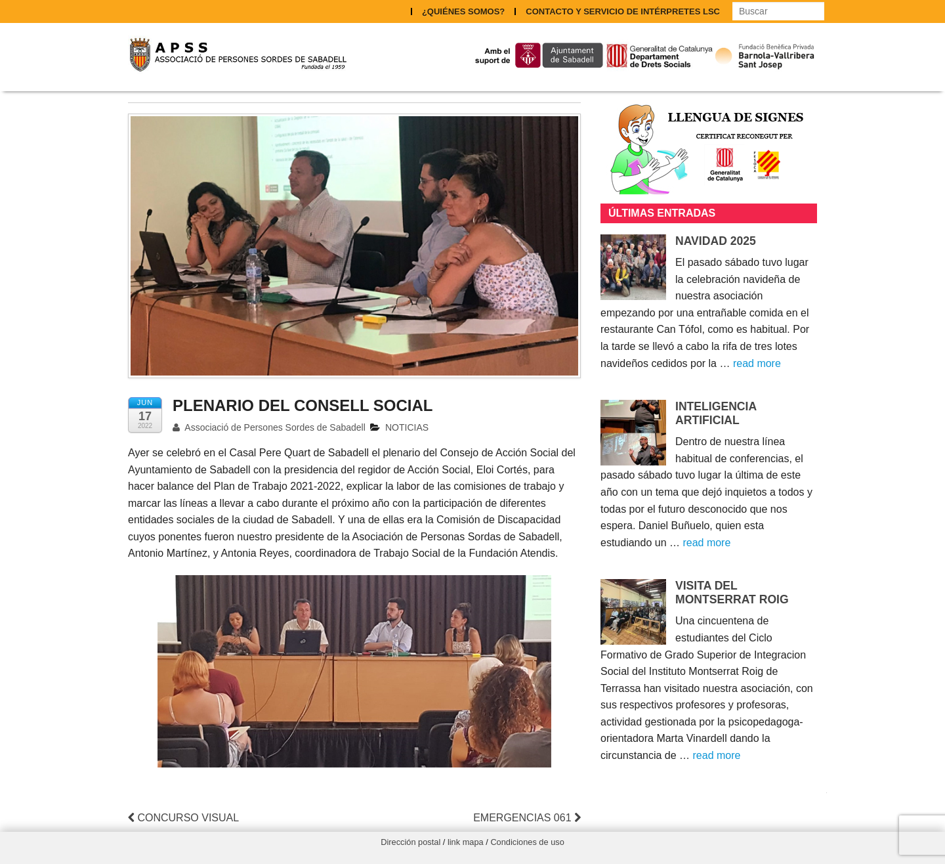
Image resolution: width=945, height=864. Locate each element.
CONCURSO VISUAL (183, 817)
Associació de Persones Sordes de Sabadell (269, 427)
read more (757, 363)
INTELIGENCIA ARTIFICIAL (715, 413)
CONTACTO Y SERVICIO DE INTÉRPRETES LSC (623, 11)
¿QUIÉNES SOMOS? (463, 11)
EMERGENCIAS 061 (527, 817)
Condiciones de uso (527, 842)
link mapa (466, 842)
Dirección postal (410, 842)
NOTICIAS (407, 427)
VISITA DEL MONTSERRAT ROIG (732, 592)
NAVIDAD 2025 (715, 241)
